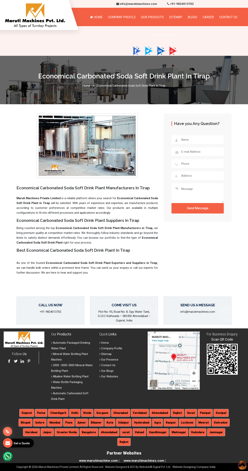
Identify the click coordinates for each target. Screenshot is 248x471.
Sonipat (221, 413)
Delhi (74, 413)
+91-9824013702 (180, 4)
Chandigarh (58, 413)
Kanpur (171, 422)
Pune (68, 422)
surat (126, 432)
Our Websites (108, 376)
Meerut (203, 422)
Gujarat (27, 413)
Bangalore (89, 432)
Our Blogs (106, 371)
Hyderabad (141, 422)
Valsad (139, 432)
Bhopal (25, 422)
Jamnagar (216, 432)
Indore (39, 422)
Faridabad (140, 413)
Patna (41, 413)
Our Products (152, 17)
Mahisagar (179, 432)
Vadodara (197, 432)
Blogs (192, 17)
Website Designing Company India (193, 467)
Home (96, 17)
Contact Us (228, 17)
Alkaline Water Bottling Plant (70, 376)
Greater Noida (67, 432)
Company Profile (122, 17)
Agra (157, 422)
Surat (191, 413)
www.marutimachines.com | (145, 460)
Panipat (205, 413)
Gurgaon (102, 413)
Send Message (197, 208)
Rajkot (177, 413)
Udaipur (123, 422)
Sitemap (175, 17)
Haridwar (31, 432)
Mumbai (54, 422)
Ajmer (82, 422)
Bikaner (96, 422)
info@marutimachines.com (136, 4)
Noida (87, 413)
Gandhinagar (158, 432)
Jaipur (47, 432)
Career (208, 17)
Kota (110, 422)
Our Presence (108, 359)
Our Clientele (164, 35)
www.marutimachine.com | (99, 460)
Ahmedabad (160, 413)
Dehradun (220, 422)
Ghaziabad (120, 413)
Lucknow (187, 422)
